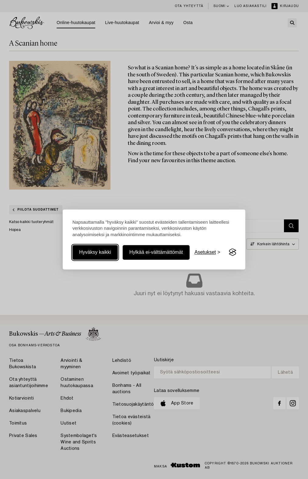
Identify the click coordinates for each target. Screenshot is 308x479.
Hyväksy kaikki (95, 252)
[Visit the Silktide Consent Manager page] (232, 252)
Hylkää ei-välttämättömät (156, 252)
